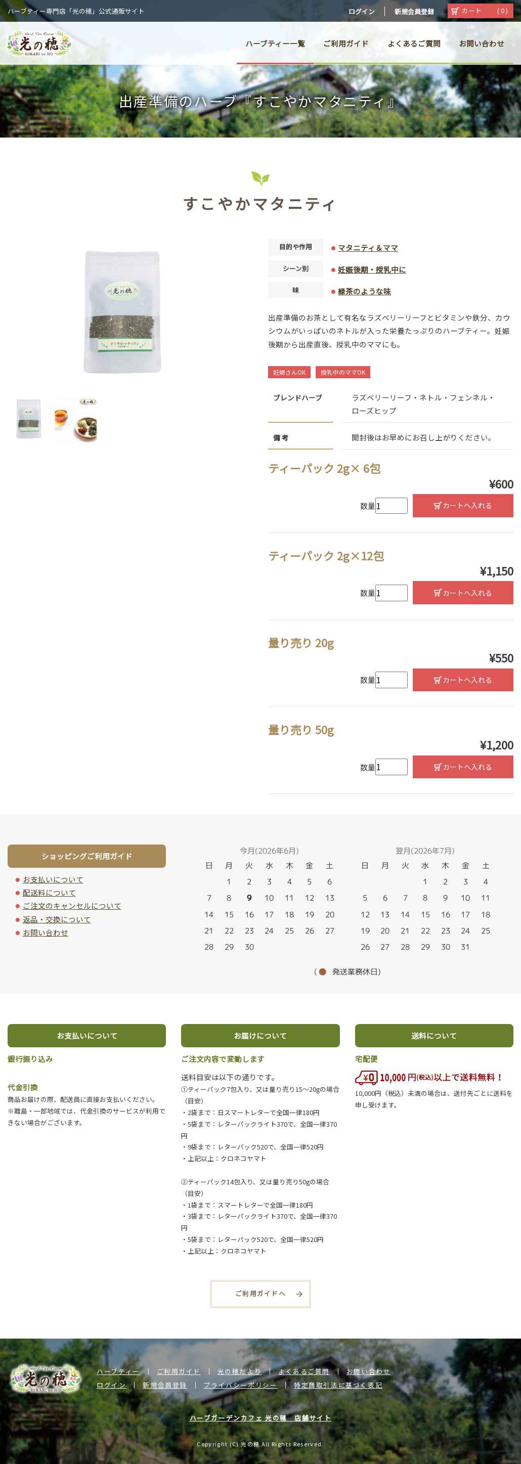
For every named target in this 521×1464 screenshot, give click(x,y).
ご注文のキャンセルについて (72, 905)
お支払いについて (53, 879)
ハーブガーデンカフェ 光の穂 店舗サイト (261, 1418)
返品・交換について (57, 919)
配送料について (49, 892)
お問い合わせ (45, 932)
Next (245, 419)
